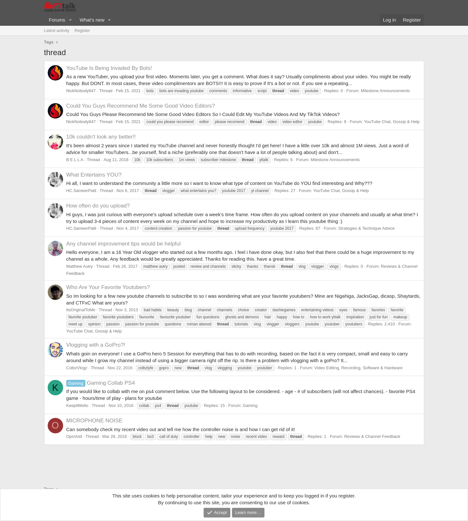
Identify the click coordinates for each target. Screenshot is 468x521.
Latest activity (57, 30)
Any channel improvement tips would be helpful (123, 244)
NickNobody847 (81, 90)
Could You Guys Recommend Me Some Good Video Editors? (140, 106)
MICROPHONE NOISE (94, 421)
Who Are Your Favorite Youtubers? (108, 287)
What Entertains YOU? (94, 175)
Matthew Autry (79, 266)
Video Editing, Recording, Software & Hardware (358, 367)
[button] (70, 20)
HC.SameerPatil (81, 190)
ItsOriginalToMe (80, 309)
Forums (57, 20)
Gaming (250, 405)
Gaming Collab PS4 (100, 383)
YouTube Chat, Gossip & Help (391, 121)
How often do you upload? (98, 206)
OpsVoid (74, 436)
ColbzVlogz (77, 367)
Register (82, 30)
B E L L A (74, 159)
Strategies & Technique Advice (366, 228)
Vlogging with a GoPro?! (95, 345)
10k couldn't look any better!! (101, 137)
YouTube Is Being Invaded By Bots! (109, 68)
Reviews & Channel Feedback (372, 436)
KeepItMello (77, 405)
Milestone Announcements (385, 90)
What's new (92, 20)
